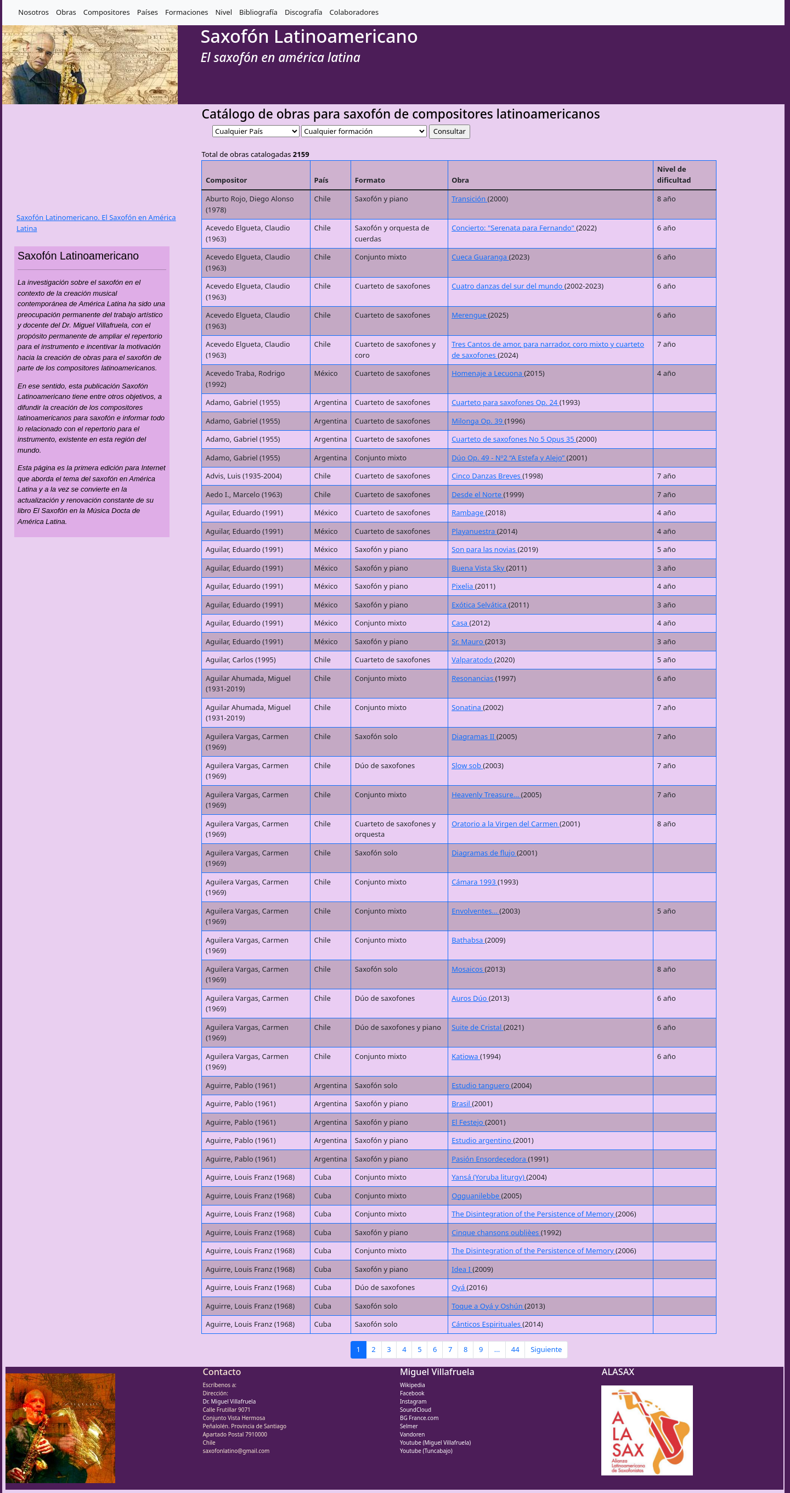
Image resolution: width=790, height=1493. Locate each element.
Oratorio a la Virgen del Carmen (506, 824)
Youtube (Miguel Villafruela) (435, 1442)
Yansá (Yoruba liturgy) (489, 1177)
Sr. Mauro (468, 641)
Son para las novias (484, 549)
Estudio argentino (482, 1140)
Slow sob (467, 765)
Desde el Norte (477, 494)
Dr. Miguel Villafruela (229, 1401)
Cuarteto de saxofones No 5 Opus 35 (514, 439)
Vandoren (412, 1434)
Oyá (459, 1287)
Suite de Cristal (478, 1027)
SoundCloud (415, 1409)
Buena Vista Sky (479, 568)
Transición (469, 199)
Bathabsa (468, 940)
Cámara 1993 (475, 882)
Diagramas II (474, 736)
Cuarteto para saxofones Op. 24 (506, 402)
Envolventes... (475, 911)
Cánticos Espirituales (487, 1324)
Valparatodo (473, 659)
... (497, 1349)
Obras (66, 12)
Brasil (462, 1103)
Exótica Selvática (480, 605)
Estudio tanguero (481, 1085)
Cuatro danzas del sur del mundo (508, 286)
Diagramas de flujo (484, 853)
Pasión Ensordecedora (490, 1159)
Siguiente (546, 1349)
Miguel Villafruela (437, 1372)
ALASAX (618, 1372)
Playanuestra (474, 531)
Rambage (469, 512)
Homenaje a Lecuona (488, 373)
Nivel (223, 12)
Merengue (470, 315)
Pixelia (463, 586)
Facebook (412, 1393)
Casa (460, 623)
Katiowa (466, 1056)
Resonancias (473, 678)
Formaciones (186, 12)
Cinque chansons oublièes (496, 1232)
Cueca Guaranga (480, 257)
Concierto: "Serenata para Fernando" (514, 228)
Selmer (409, 1426)
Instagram (413, 1401)
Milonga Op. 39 (478, 421)
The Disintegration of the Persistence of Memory (534, 1214)
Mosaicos (468, 969)
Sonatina (467, 707)
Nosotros (33, 12)
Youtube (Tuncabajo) (426, 1451)
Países (147, 12)
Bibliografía (258, 12)
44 (515, 1349)
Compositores (106, 12)
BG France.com (419, 1418)
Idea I (462, 1269)
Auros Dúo (470, 998)
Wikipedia (412, 1385)
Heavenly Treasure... (486, 794)
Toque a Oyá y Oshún (488, 1306)
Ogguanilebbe (476, 1196)
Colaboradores (354, 12)
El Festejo (468, 1122)
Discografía (304, 12)
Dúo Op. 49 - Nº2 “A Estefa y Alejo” (509, 458)
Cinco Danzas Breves (487, 476)
